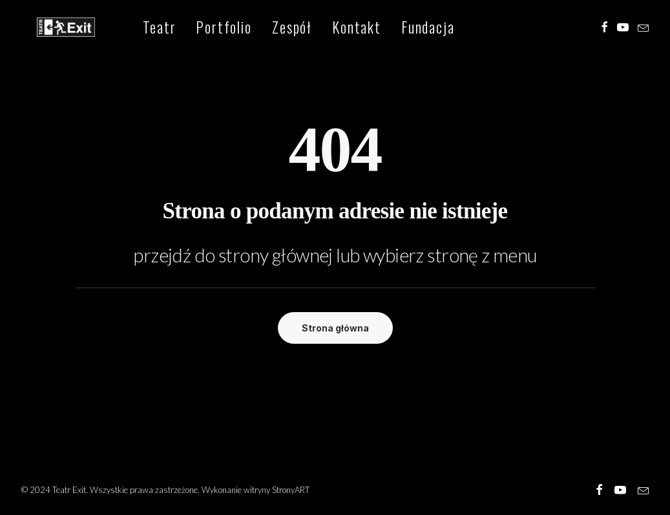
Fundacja (405, 28)
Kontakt (333, 28)
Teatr (136, 28)
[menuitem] (136, 28)
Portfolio (201, 28)
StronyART (290, 490)
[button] (604, 28)
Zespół (269, 28)
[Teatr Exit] (54, 28)
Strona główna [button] (335, 327)
